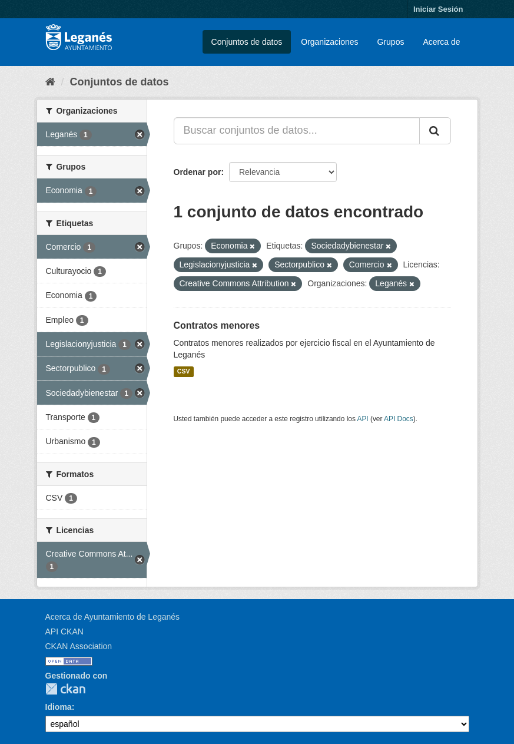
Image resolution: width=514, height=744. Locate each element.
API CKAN (64, 631)
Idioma (58, 707)
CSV (183, 371)
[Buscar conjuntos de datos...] (297, 130)
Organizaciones (329, 42)
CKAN (65, 689)
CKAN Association (78, 646)
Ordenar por (197, 172)
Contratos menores (217, 325)
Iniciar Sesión (438, 9)
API (362, 419)
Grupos (390, 42)
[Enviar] (435, 130)
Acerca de (441, 42)
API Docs (398, 419)
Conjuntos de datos (247, 42)
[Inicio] (50, 82)
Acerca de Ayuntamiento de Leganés (112, 616)
